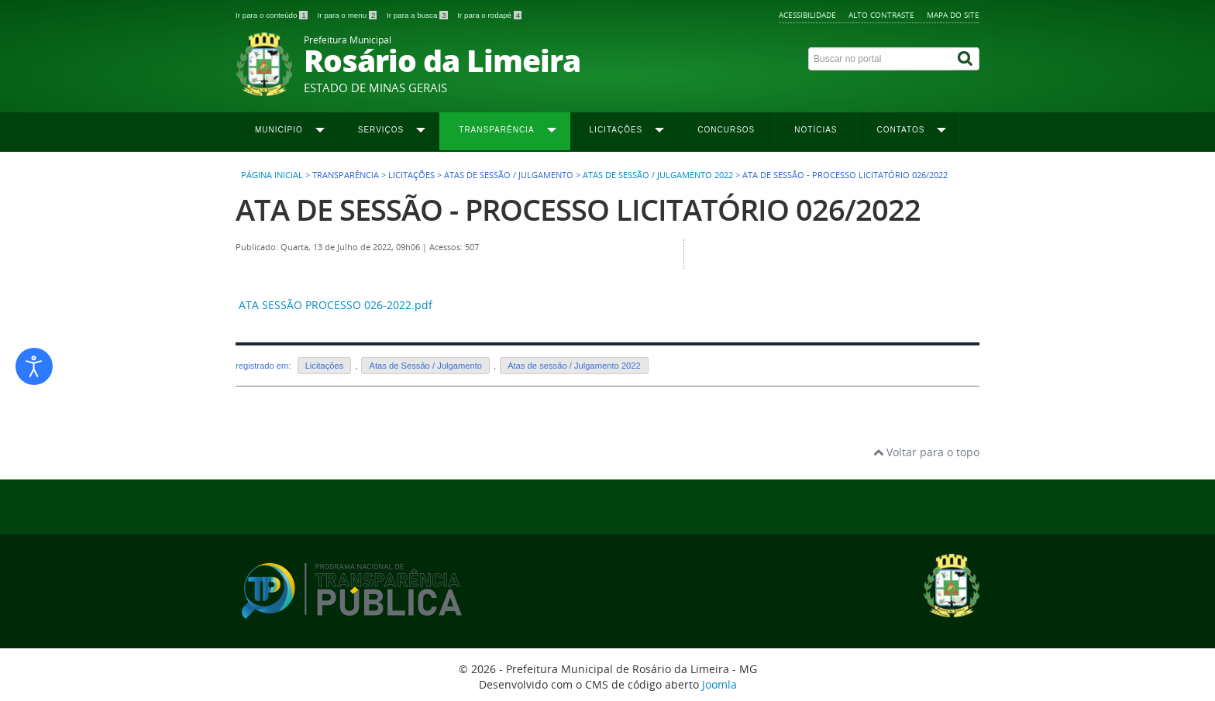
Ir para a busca (418, 15)
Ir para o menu (348, 15)
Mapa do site (953, 14)
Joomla (719, 684)
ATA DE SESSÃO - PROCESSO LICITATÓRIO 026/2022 (578, 209)
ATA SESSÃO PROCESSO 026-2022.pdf (335, 304)
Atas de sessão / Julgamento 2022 (574, 365)
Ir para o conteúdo (272, 15)
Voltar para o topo (926, 452)
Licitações (324, 365)
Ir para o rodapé (489, 15)
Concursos (726, 129)
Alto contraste (881, 14)
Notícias (815, 129)
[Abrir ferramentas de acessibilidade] (34, 366)
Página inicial (272, 175)
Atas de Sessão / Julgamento (425, 365)
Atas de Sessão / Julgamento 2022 (658, 175)
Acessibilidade (807, 14)
